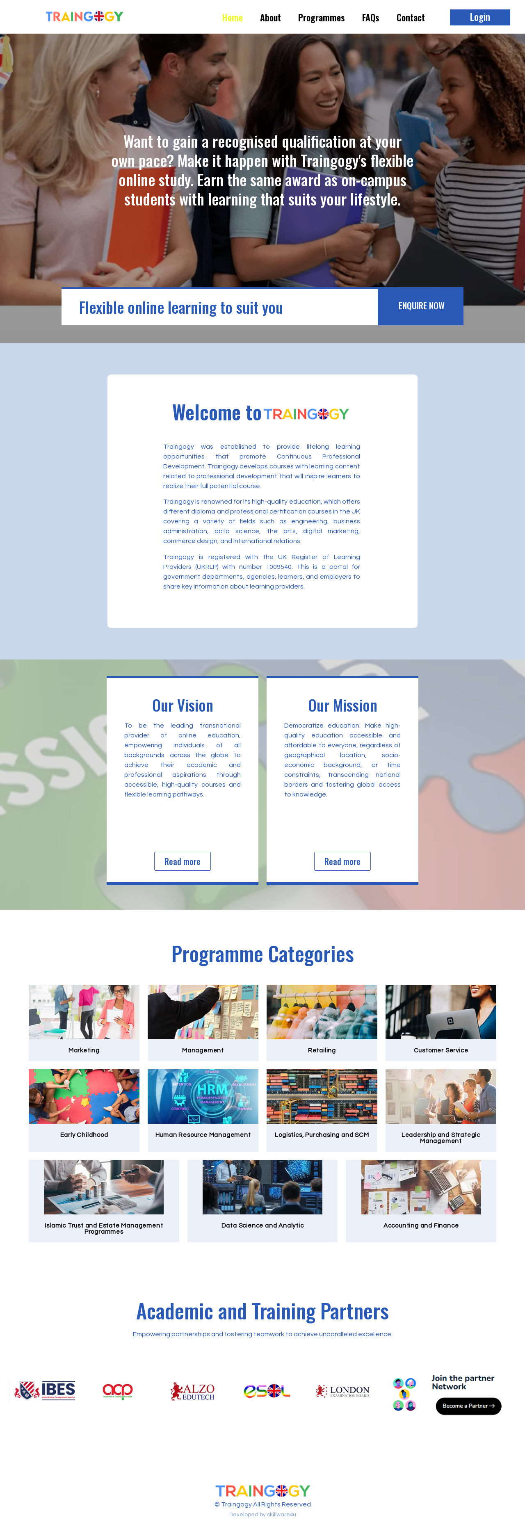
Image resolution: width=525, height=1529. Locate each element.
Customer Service (441, 1050)
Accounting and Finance (421, 1226)
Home (232, 17)
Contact (411, 17)
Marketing (84, 1050)
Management (203, 1050)
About (270, 17)
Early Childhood (84, 1135)
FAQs (370, 17)
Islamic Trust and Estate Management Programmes (104, 1229)
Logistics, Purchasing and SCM (322, 1135)
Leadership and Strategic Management (441, 1138)
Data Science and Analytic (262, 1226)
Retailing (322, 1050)
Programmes (321, 17)
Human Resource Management (203, 1135)
